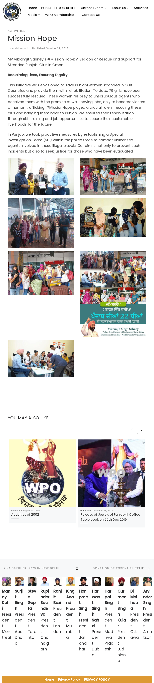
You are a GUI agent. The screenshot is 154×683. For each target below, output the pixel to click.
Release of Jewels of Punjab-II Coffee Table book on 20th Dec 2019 (110, 517)
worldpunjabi (20, 48)
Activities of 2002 (25, 514)
